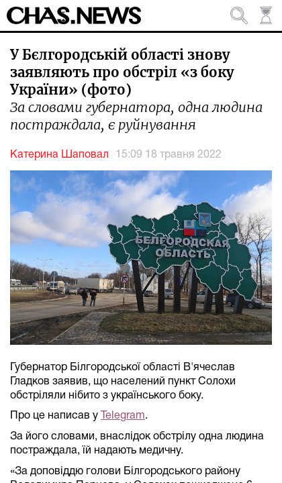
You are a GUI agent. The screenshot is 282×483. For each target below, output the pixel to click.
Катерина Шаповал (59, 155)
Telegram (123, 416)
